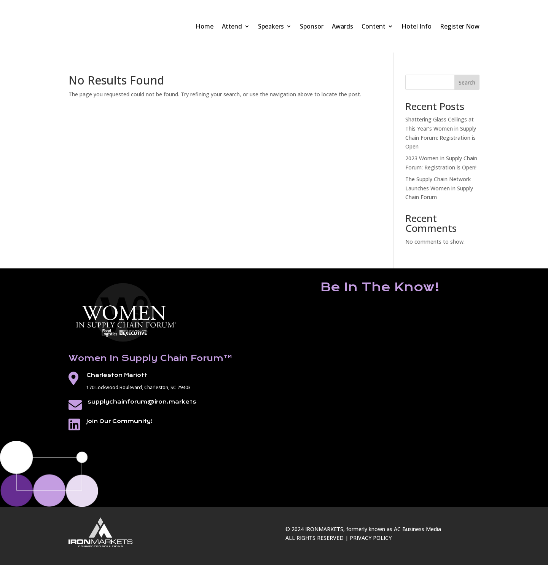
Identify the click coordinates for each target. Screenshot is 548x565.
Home (204, 26)
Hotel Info (416, 26)
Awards (342, 26)
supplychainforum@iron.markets (142, 402)
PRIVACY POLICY (371, 537)
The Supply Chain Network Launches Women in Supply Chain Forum (439, 188)
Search (467, 82)
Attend (232, 26)
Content (374, 26)
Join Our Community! (119, 421)
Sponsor (311, 26)
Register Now (460, 26)
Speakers (271, 26)
